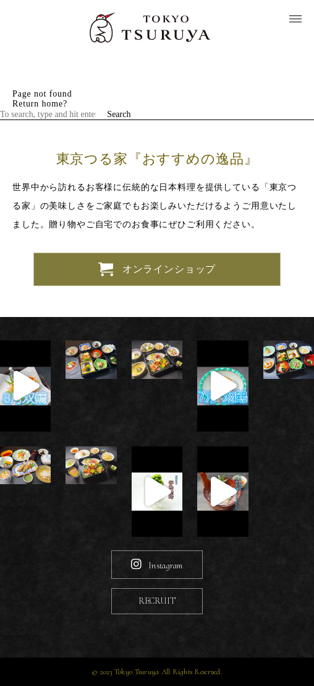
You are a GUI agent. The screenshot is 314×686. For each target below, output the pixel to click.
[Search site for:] (52, 114)
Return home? (39, 103)
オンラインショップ (157, 270)
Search (118, 114)
